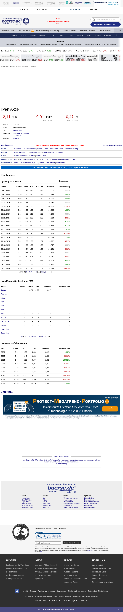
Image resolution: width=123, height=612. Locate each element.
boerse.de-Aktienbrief (87, 31)
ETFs (52, 35)
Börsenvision (11, 572)
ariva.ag (68, 596)
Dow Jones (46, 504)
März (3, 298)
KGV (38, 159)
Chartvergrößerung (21, 152)
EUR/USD (58, 51)
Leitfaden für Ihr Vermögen (18, 565)
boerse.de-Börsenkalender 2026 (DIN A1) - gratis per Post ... (63, 167)
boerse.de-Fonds (8, 31)
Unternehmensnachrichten (24, 156)
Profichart (59, 152)
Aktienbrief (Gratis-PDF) (93, 44)
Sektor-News (41, 156)
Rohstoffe (79, 35)
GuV (16, 159)
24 (42, 336)
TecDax (38, 51)
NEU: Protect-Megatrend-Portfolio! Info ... (57, 609)
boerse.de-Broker (71, 582)
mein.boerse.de (11, 44)
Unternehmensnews (70, 498)
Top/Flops (25, 502)
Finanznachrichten (90, 504)
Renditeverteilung (71, 149)
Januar (3, 290)
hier (41, 551)
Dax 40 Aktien (26, 500)
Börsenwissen (89, 500)
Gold (94, 51)
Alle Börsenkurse (29, 149)
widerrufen (90, 550)
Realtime (17, 149)
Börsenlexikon (89, 498)
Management (39, 163)
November (5, 329)
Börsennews (67, 500)
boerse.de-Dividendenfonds (75, 56)
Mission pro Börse (110, 44)
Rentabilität (55, 159)
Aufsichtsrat (50, 163)
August (3, 317)
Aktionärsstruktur (26, 163)
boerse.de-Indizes (69, 31)
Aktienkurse (26, 498)
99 (42, 272)
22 (35, 336)
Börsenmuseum (70, 575)
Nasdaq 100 (47, 505)
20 (29, 336)
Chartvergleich (48, 152)
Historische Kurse (56, 149)
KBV (43, 159)
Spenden (39, 578)
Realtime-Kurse (27, 507)
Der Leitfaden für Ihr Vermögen (71, 44)
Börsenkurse (26, 504)
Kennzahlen (29, 159)
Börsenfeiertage (89, 507)
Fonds (23, 35)
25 (45, 336)
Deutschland (18, 130)
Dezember (5, 333)
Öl (111, 51)
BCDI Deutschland (106, 60)
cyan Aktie (25, 66)
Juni (2, 310)
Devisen (42, 35)
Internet (16, 139)
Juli (2, 313)
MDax (20, 51)
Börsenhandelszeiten (91, 502)
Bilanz (21, 159)
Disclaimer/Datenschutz (77, 591)
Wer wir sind (97, 565)
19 (25, 336)
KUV (48, 159)
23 (39, 336)
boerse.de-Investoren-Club (28, 44)
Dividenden (88, 505)
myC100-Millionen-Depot (45, 572)
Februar (4, 294)
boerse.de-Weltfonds (32, 56)
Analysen (98, 35)
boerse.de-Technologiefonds (53, 56)
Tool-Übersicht (7, 145)
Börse (12, 66)
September (5, 321)
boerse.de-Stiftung (43, 575)
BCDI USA (103, 58)
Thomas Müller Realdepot (46, 568)
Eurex (61, 35)
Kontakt (25, 591)
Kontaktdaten (61, 163)
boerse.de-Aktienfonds (10, 56)
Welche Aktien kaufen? (71, 504)
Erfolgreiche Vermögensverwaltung (71, 506)
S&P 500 (46, 507)
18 (22, 336)
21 (32, 336)
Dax (2, 51)
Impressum (61, 591)
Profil (16, 163)
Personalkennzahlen (69, 159)
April (2, 302)
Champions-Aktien (14, 578)
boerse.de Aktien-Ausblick (46, 565)
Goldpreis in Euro (28, 505)
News (89, 35)
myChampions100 (26, 31)
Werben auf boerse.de (46, 591)
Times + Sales (42, 149)
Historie (33, 66)
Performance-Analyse (15, 575)
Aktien (18, 66)
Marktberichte (68, 502)
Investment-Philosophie (16, 568)
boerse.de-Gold (105, 31)
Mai (2, 306)
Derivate (33, 35)
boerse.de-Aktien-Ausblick (49, 44)
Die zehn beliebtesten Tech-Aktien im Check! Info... (63, 145)
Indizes (70, 35)
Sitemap (33, 591)
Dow (77, 51)
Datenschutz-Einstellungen (98, 591)
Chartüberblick (36, 152)
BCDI (101, 56)
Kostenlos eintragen (71, 543)
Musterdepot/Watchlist (112, 145)
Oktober (4, 325)
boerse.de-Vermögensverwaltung (47, 31)
